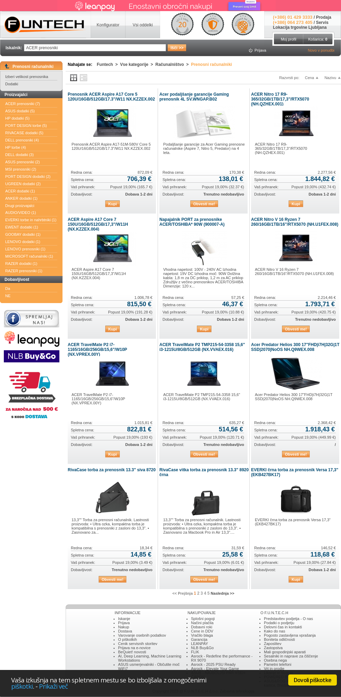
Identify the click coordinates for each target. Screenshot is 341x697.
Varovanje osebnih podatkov (142, 635)
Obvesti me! (204, 204)
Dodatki (11, 84)
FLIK (195, 652)
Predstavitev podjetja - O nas (288, 619)
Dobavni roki (201, 627)
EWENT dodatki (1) (21, 227)
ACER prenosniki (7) (22, 104)
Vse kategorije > (138, 64)
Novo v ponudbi (321, 50)
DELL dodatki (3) (19, 155)
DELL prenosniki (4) (22, 140)
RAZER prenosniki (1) (23, 271)
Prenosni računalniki (211, 64)
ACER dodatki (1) (20, 191)
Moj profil (289, 39)
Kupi (112, 204)
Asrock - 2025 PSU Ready (213, 664)
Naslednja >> (222, 593)
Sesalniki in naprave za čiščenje (291, 656)
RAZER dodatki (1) (21, 263)
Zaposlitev (272, 644)
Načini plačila (202, 623)
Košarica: (317, 39)
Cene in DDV (202, 631)
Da (7, 288)
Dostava (125, 631)
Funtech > (108, 64)
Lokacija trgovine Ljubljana (300, 27)
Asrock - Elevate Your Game (215, 668)
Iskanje (124, 619)
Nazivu (330, 78)
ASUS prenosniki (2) (22, 162)
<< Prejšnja (182, 593)
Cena (309, 78)
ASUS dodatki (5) (20, 111)
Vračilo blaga (202, 635)
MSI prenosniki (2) (20, 169)
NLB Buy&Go (202, 648)
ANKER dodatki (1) (21, 198)
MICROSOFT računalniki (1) (29, 256)
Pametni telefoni (277, 664)
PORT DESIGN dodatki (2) (27, 176)
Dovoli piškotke (312, 680)
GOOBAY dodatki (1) (23, 234)
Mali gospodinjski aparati (285, 652)
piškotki (22, 686)
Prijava (124, 623)
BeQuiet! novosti (132, 652)
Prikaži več (53, 686)
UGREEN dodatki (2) (23, 184)
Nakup (123, 627)
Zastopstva (273, 648)
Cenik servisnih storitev (137, 644)
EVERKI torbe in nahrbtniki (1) (30, 220)
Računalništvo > (173, 64)
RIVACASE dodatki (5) (24, 133)
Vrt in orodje (274, 668)
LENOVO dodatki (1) (22, 242)
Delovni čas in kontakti (283, 627)
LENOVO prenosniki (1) (25, 249)
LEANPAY (199, 644)
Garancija (199, 639)
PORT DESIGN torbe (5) (26, 125)
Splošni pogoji (203, 619)
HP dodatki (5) (17, 118)
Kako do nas (274, 631)
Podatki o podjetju (279, 623)
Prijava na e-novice (134, 648)
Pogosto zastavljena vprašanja (290, 635)
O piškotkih (127, 639)
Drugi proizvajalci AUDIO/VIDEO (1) (20, 209)
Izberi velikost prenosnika (26, 77)
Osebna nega (275, 660)
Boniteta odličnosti (279, 639)
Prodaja (323, 17)
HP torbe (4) (15, 147)
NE (7, 296)
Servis (322, 22)
